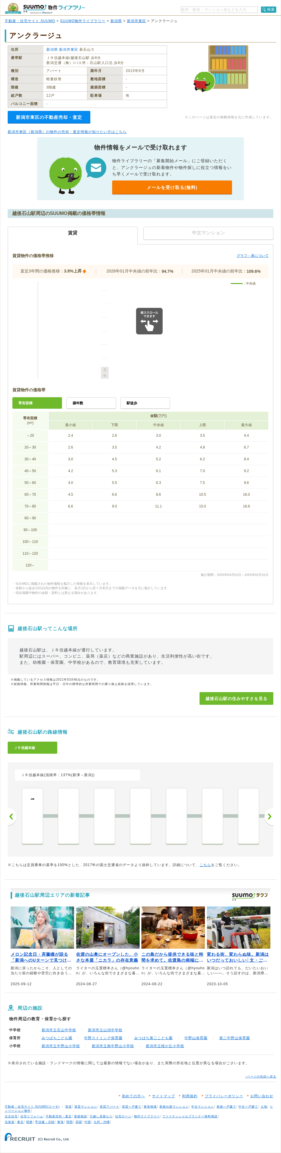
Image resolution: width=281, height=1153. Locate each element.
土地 (264, 1106)
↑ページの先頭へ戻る (260, 1076)
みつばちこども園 (57, 1038)
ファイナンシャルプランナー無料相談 (190, 1116)
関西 (69, 1122)
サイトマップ (163, 1096)
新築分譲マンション (174, 1106)
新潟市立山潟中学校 (105, 1030)
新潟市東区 (136, 21)
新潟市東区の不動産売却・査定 (49, 117)
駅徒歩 (132, 403)
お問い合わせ (261, 1096)
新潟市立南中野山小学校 (113, 1046)
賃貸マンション (85, 1106)
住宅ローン (123, 1116)
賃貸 (68, 1106)
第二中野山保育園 (234, 1038)
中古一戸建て (248, 1106)
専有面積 (25, 403)
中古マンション (202, 1106)
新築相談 (80, 1116)
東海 (60, 1122)
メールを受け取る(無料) (172, 187)
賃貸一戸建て (131, 1106)
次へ (268, 816)
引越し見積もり (101, 1116)
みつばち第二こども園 (153, 1038)
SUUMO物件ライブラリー (83, 21)
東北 (20, 1122)
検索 (271, 9)
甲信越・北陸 (45, 1122)
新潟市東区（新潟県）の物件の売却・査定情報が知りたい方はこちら (67, 132)
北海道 (9, 1122)
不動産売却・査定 (59, 1116)
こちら (205, 865)
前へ (12, 816)
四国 (79, 1122)
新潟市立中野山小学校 (61, 1046)
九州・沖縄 (102, 1122)
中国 (87, 1122)
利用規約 (189, 1096)
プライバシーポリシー (224, 1096)
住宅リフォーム (31, 1116)
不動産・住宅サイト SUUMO (30, 21)
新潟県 (116, 21)
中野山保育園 (196, 1038)
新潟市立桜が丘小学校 (165, 1046)
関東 (29, 1122)
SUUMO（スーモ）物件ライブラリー (45, 8)
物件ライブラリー (147, 1116)
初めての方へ (133, 1096)
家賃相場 (150, 1106)
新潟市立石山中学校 (59, 1030)
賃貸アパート (109, 1106)
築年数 (78, 403)
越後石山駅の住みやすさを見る (236, 698)
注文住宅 (11, 1116)
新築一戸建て (226, 1106)
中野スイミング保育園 (103, 1038)
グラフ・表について (253, 256)
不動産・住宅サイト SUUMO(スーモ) (32, 1106)
